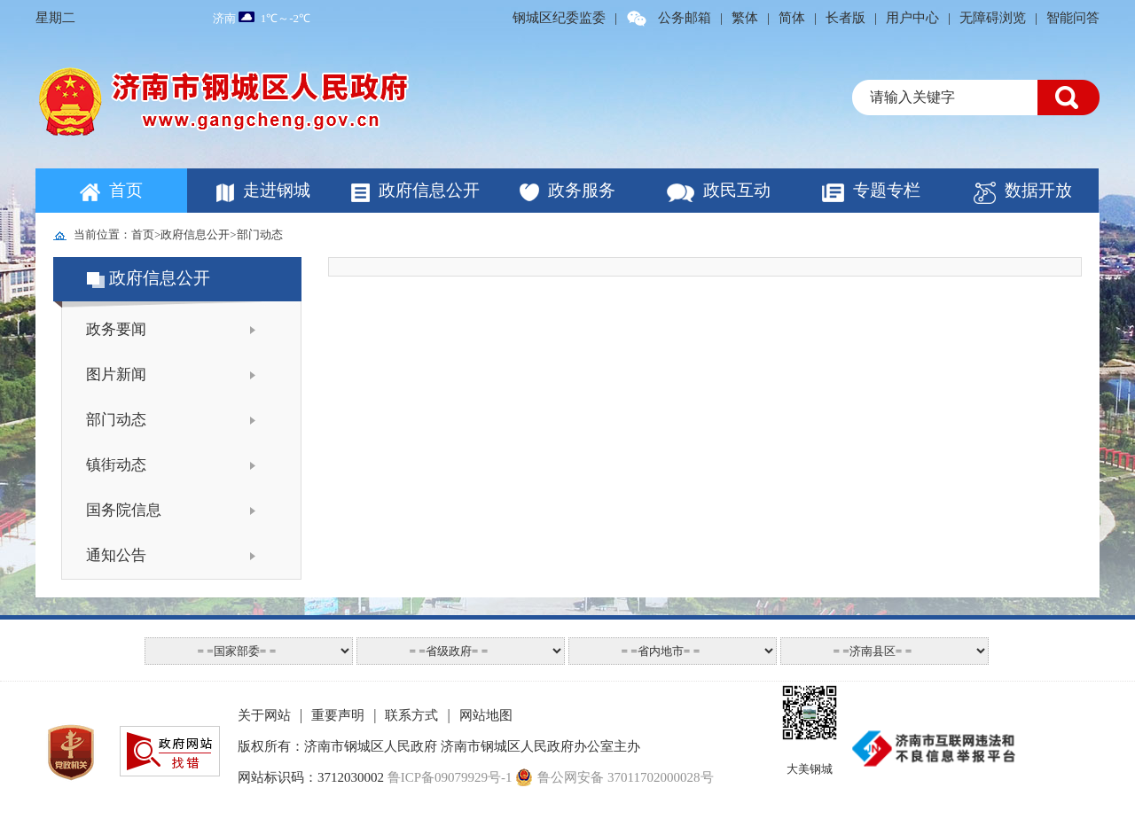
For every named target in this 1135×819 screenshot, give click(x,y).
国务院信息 (123, 510)
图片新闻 (116, 374)
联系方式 (411, 715)
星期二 (55, 18)
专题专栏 (886, 190)
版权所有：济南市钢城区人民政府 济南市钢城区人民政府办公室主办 (439, 746)
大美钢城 (810, 769)
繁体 (745, 18)
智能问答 (1073, 18)
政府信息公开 (429, 190)
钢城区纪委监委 (559, 18)
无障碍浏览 (992, 18)
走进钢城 (276, 190)
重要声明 (337, 715)
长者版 (845, 18)
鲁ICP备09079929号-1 (450, 777)
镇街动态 (116, 464)
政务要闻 (116, 329)
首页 (126, 190)
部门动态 (260, 234)
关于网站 (264, 715)
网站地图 (486, 715)
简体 (792, 18)
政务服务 (581, 190)
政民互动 (737, 190)
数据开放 (1038, 190)
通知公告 (116, 555)
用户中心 (912, 18)
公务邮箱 (684, 18)
